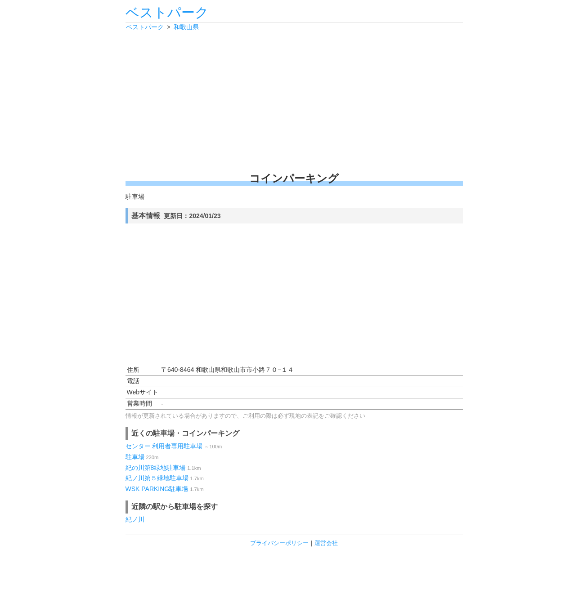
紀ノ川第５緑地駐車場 (157, 478)
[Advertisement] (294, 101)
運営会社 (326, 543)
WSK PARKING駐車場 (157, 488)
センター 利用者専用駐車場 (164, 446)
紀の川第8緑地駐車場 (156, 467)
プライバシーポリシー (279, 543)
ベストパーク (167, 12)
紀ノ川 (135, 519)
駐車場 (135, 456)
